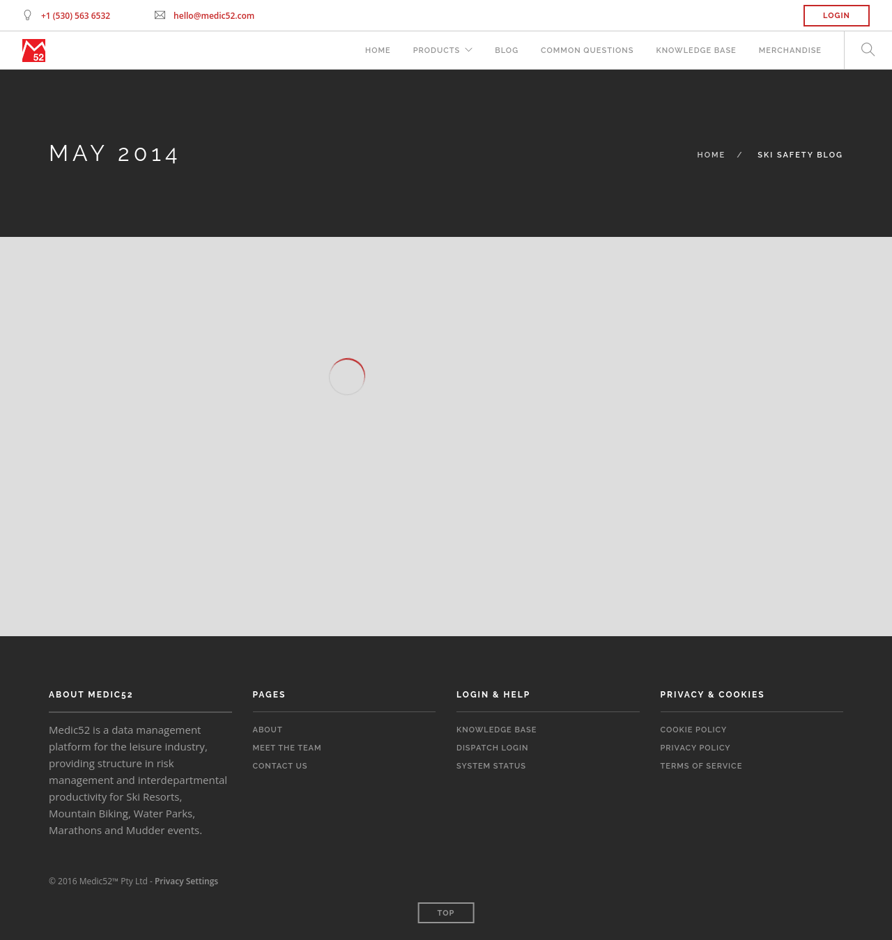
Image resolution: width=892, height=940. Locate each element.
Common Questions (587, 50)
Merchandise (790, 50)
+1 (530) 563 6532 (75, 16)
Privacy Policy (696, 748)
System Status (491, 766)
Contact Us (280, 766)
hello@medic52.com (214, 16)
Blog (506, 50)
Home (378, 50)
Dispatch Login (492, 748)
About (268, 729)
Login (836, 15)
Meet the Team (287, 748)
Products (437, 50)
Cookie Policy (694, 729)
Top (446, 913)
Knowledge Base (696, 50)
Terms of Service (702, 766)
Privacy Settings (186, 881)
